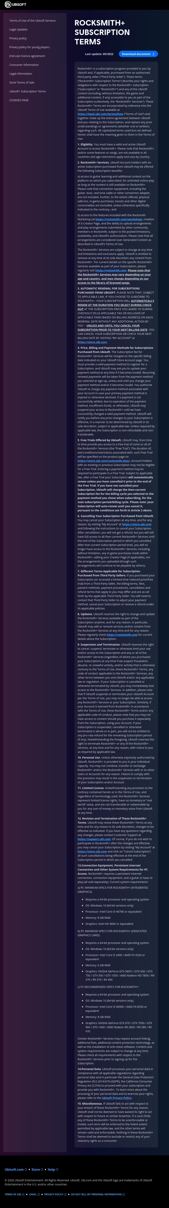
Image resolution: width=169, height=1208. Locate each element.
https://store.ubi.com (92, 342)
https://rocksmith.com (110, 270)
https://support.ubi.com (94, 839)
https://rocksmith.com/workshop (118, 219)
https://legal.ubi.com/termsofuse (100, 114)
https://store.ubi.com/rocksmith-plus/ (104, 461)
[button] (138, 54)
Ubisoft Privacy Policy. (117, 1098)
